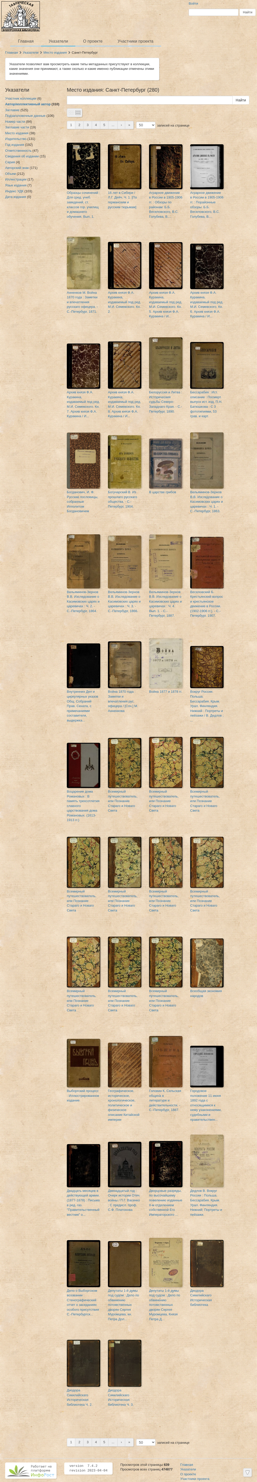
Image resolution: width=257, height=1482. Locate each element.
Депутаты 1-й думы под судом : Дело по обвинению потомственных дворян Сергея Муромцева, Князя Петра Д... (164, 1305)
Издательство (15, 139)
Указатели (58, 41)
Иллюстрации (15, 179)
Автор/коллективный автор (28, 104)
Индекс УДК (14, 191)
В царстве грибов (162, 492)
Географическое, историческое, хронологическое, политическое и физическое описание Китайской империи (124, 1105)
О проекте (92, 41)
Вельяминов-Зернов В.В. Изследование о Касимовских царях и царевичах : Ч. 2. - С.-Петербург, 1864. (83, 601)
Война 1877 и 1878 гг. (165, 692)
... (113, 125)
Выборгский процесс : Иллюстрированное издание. (83, 1095)
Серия (10, 162)
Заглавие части (17, 127)
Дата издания (15, 197)
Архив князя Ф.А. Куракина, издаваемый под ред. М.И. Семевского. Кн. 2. (124, 302)
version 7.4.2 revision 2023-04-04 (88, 1468)
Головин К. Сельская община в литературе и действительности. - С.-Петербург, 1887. (165, 1100)
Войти (193, 3)
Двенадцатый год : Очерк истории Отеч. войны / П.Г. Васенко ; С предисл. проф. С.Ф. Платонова (124, 1200)
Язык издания (15, 185)
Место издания (55, 52)
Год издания (14, 145)
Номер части (15, 122)
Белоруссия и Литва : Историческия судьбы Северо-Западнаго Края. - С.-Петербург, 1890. (165, 401)
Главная (26, 41)
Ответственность (18, 151)
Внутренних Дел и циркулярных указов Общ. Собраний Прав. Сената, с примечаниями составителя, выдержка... (82, 706)
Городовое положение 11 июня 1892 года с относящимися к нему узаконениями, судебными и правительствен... (206, 1105)
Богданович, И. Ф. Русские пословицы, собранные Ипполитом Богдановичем (82, 501)
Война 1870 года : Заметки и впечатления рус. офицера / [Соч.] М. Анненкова (123, 701)
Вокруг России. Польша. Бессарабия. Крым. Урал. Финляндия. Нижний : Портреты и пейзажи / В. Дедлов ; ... (207, 706)
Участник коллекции (20, 98)
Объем (10, 174)
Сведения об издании (22, 156)
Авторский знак (17, 168)
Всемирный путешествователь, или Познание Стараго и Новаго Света (122, 801)
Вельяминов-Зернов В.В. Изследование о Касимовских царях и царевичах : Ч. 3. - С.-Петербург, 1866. (124, 601)
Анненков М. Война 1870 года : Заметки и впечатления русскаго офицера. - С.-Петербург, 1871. (82, 302)
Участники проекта (135, 41)
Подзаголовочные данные (25, 116)
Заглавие (12, 110)
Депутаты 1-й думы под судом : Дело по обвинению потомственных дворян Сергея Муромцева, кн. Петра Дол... (123, 1305)
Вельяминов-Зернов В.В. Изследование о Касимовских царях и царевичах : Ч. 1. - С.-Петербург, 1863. (206, 501)
